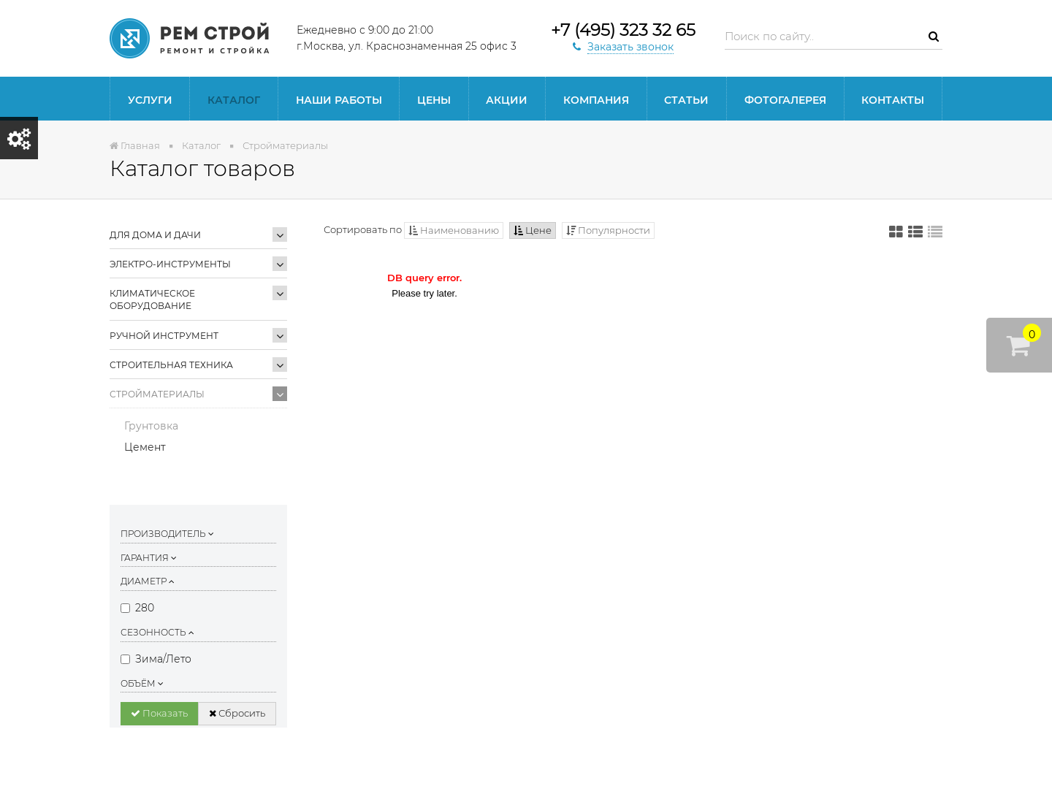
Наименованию (453, 230)
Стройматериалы (157, 394)
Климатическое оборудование (152, 299)
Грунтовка (151, 425)
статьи (686, 100)
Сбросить (237, 713)
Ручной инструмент (164, 335)
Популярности (608, 230)
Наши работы (339, 100)
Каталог (233, 100)
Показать (159, 713)
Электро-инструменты (170, 264)
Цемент (145, 447)
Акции (506, 100)
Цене (533, 230)
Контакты (892, 100)
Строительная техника (171, 364)
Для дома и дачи (155, 234)
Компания (596, 100)
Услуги (150, 100)
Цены (434, 100)
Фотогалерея (785, 100)
